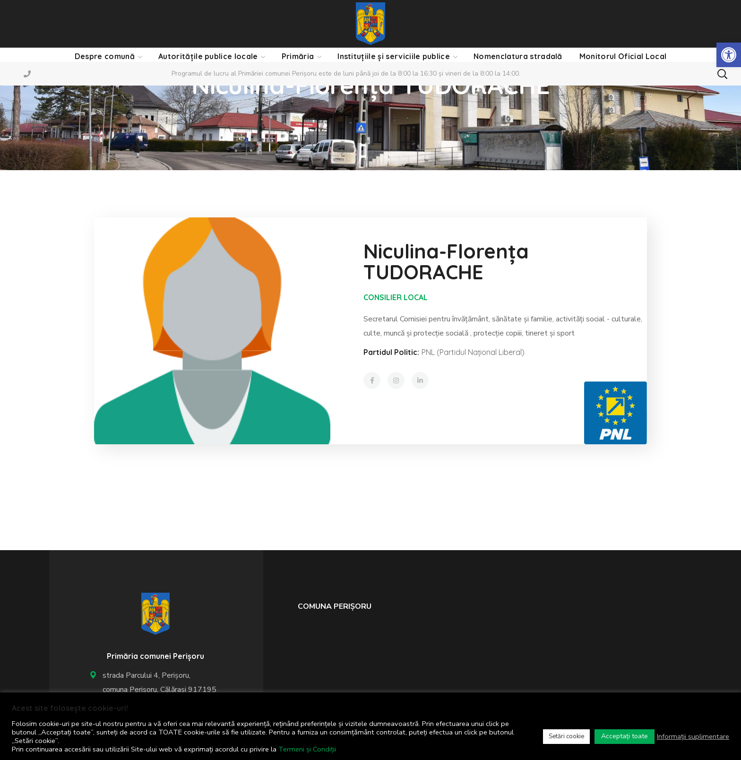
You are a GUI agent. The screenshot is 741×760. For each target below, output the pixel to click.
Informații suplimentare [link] (693, 736)
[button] (722, 74)
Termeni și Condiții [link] (307, 749)
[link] (728, 55)
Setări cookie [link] (566, 736)
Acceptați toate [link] (624, 736)
